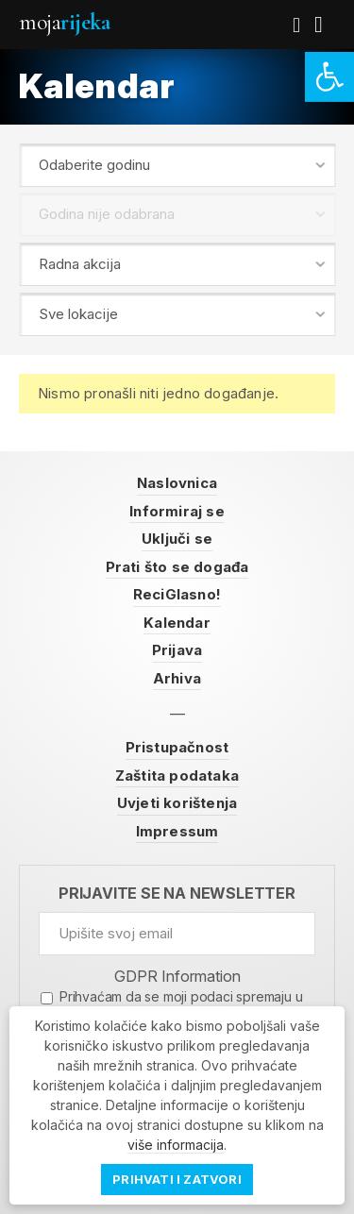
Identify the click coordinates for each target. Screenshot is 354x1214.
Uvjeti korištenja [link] (177, 803)
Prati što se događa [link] (177, 567)
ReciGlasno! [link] (177, 594)
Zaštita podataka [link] (177, 775)
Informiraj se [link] (177, 511)
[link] (329, 77)
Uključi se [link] (177, 539)
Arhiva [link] (177, 678)
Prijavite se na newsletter (177, 893)
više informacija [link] (175, 1145)
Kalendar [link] (177, 623)
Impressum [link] (177, 831)
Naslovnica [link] (177, 483)
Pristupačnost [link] (177, 747)
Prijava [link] (177, 650)
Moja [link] (64, 22)
